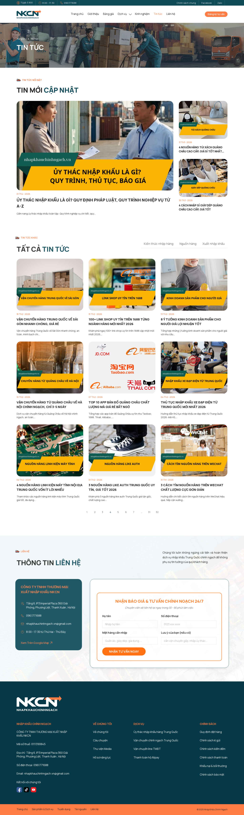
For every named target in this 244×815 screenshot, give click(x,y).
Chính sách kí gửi (210, 740)
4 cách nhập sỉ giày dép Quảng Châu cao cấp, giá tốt (201, 207)
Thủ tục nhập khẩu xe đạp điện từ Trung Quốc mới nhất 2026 (189, 404)
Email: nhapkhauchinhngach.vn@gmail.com (43, 773)
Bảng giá (108, 14)
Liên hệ (170, 14)
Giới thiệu (93, 14)
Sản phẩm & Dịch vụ (42, 809)
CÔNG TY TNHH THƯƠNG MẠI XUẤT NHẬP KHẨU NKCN (42, 733)
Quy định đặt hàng (211, 732)
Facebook (206, 2)
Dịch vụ (122, 14)
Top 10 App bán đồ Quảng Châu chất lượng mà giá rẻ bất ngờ (119, 404)
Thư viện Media (102, 749)
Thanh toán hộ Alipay (146, 757)
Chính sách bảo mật (212, 774)
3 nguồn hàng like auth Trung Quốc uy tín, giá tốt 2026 (122, 487)
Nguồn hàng (187, 244)
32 (157, 512)
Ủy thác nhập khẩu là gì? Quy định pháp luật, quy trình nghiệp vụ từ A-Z (93, 203)
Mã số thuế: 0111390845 (31, 744)
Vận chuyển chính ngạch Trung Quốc (156, 740)
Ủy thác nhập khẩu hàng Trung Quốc (156, 732)
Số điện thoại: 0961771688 (32, 765)
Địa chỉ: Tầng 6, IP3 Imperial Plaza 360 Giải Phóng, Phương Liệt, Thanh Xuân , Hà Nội (42, 754)
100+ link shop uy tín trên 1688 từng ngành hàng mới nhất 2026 (119, 321)
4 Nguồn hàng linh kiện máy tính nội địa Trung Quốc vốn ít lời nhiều (50, 487)
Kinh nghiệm (142, 14)
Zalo (219, 2)
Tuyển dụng (63, 809)
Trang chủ (77, 14)
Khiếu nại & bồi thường (213, 766)
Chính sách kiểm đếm (212, 749)
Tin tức (158, 14)
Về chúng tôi (100, 732)
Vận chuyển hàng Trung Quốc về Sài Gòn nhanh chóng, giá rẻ (47, 321)
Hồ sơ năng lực (102, 757)
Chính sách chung (186, 2)
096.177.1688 (70, 2)
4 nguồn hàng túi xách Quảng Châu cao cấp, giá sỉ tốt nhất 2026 (200, 149)
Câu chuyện (100, 740)
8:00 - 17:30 (48, 2)
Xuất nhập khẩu (213, 244)
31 (149, 512)
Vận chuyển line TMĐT (147, 749)
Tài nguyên (80, 809)
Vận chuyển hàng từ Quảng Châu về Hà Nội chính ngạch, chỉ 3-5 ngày (49, 404)
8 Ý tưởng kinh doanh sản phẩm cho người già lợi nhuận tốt (191, 321)
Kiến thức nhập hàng (158, 244)
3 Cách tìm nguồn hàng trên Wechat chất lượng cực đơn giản (192, 487)
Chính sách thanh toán (213, 757)
